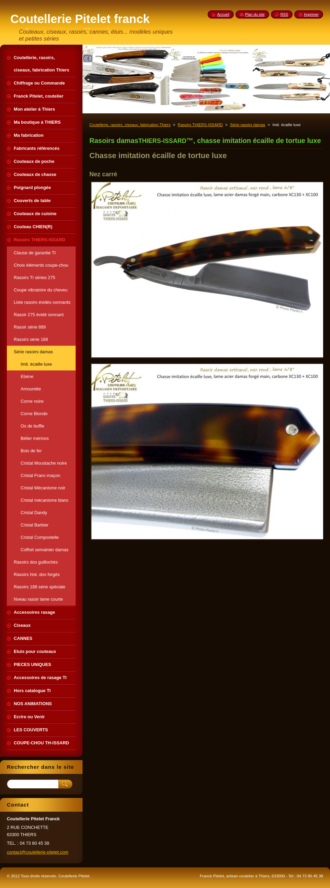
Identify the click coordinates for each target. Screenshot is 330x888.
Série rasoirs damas (247, 125)
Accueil (223, 14)
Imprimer (311, 14)
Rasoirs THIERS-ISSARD (200, 125)
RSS (284, 14)
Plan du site (255, 14)
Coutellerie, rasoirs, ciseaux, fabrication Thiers (129, 125)
